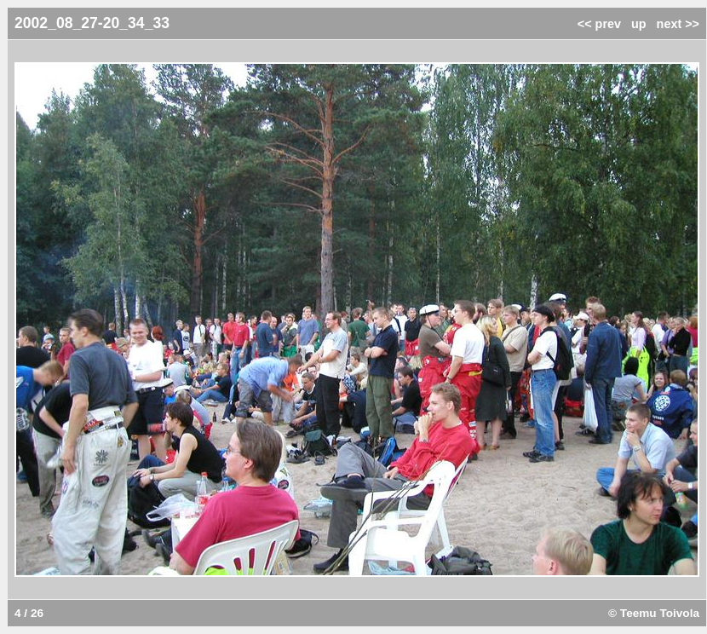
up (639, 24)
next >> (678, 24)
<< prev (599, 24)
